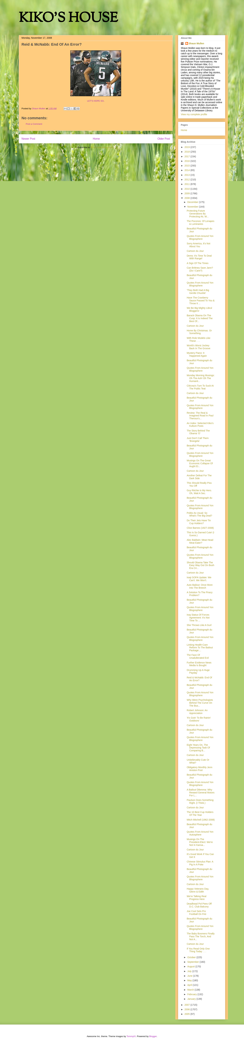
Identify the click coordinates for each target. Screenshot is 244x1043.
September (193, 962)
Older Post (163, 138)
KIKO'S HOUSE (68, 18)
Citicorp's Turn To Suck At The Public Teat (200, 387)
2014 (187, 170)
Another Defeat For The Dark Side (199, 477)
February (192, 994)
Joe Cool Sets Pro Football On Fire (196, 912)
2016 (187, 161)
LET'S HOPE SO (95, 101)
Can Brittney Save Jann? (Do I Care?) (200, 269)
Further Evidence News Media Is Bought (199, 664)
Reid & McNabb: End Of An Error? (199, 679)
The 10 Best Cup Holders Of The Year (200, 813)
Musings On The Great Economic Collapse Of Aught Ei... (200, 463)
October (191, 957)
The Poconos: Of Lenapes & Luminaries (200, 222)
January (191, 999)
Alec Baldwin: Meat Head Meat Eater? (200, 541)
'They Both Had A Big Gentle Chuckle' (198, 291)
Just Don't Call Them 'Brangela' (198, 439)
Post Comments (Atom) (102, 147)
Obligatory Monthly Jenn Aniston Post (199, 769)
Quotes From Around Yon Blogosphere (200, 237)
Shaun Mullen (196, 43)
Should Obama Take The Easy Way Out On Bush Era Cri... (200, 565)
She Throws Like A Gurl (199, 625)
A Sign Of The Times (197, 263)
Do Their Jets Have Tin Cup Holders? (199, 522)
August (191, 966)
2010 (187, 188)
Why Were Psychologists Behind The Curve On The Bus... (200, 703)
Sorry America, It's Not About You (198, 245)
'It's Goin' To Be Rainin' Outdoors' (199, 719)
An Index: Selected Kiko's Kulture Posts (200, 424)
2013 (187, 175)
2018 (187, 151)
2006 (187, 1009)
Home (96, 138)
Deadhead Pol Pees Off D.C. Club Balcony (199, 905)
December (193, 202)
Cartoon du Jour (195, 251)
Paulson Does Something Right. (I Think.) (200, 801)
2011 (187, 184)
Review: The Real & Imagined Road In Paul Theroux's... (200, 415)
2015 (187, 165)
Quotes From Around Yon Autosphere (200, 833)
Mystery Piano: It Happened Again (197, 354)
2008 (187, 198)
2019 (187, 147)
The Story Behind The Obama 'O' (198, 432)
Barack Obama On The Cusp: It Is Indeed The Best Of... (200, 318)
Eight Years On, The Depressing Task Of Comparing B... (198, 748)
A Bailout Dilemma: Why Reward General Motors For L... (201, 792)
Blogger (153, 1036)
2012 (187, 179)
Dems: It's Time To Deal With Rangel (199, 257)
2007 (187, 1004)
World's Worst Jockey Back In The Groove (198, 347)
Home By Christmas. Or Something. (199, 332)
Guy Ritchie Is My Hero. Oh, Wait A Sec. (199, 492)
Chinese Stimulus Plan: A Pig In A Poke (200, 863)
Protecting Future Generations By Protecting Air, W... (198, 213)
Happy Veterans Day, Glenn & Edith (198, 890)
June (190, 975)
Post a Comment (34, 124)
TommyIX (131, 1036)
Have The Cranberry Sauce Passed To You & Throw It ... (201, 300)
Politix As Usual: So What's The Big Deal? (199, 514)
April (190, 985)
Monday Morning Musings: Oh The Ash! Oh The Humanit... (201, 378)
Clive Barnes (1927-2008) (200, 528)
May (189, 980)
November (193, 206)
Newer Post (28, 138)
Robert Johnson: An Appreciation (197, 712)
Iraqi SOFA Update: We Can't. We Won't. (199, 579)
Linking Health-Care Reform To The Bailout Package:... (200, 647)
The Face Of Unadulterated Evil (198, 656)
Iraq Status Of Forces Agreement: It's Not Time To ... (198, 617)
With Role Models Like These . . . (198, 339)
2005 (187, 1014)
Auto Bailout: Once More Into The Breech (200, 586)
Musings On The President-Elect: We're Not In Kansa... (200, 842)
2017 (187, 156)
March (191, 989)
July (189, 971)
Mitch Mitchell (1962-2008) (201, 819)
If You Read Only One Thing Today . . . (198, 950)
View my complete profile (194, 114)
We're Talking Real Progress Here (196, 897)
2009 (187, 193)
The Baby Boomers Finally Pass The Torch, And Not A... (201, 936)
